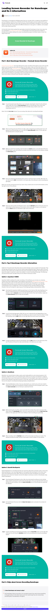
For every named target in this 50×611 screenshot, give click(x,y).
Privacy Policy (35, 606)
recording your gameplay (15, 30)
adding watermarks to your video (40, 281)
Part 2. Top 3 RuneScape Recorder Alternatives (20, 53)
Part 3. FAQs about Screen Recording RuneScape (21, 55)
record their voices (16, 68)
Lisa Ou (10, 15)
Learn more (32, 96)
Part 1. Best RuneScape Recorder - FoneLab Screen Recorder (24, 52)
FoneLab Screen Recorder (8, 65)
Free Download (10, 96)
